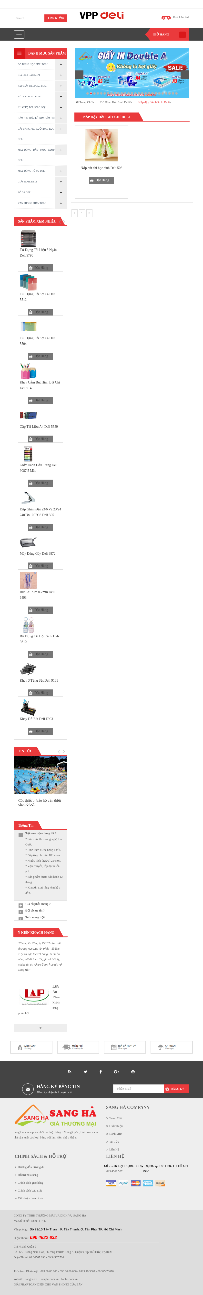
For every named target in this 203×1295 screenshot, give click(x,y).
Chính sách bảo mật (30, 1190)
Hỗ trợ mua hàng (28, 1175)
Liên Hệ (114, 1149)
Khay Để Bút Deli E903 (36, 719)
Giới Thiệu (116, 1126)
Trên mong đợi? (35, 917)
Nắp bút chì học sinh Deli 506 (101, 168)
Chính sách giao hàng (30, 1182)
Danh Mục (115, 1134)
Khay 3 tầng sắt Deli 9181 (39, 680)
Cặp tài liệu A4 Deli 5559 (39, 426)
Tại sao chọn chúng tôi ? (40, 833)
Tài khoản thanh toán (30, 1198)
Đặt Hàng (41, 268)
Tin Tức (114, 1141)
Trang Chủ (115, 1118)
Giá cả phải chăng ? (38, 904)
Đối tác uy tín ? (35, 910)
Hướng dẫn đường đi (31, 1167)
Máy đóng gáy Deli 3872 (37, 553)
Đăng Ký (177, 1089)
